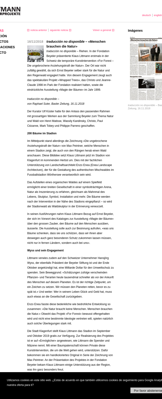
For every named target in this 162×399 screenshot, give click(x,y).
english (158, 15)
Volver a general (102, 30)
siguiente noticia (59, 30)
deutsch (146, 15)
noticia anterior (38, 30)
